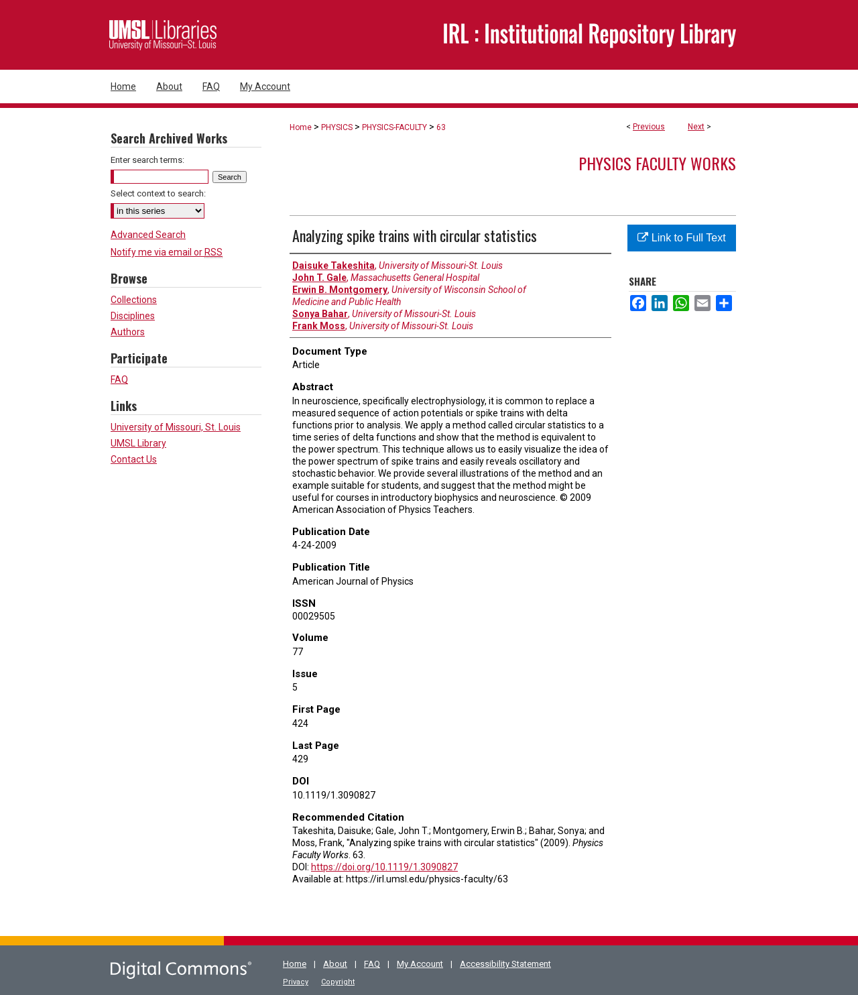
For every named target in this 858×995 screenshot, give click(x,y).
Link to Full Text (681, 237)
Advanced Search (148, 234)
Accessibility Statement (505, 964)
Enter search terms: (147, 160)
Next (696, 126)
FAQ (119, 379)
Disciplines (133, 315)
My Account (420, 964)
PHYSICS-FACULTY (394, 127)
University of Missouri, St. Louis (176, 427)
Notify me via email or (167, 252)
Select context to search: (158, 193)
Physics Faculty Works (657, 163)
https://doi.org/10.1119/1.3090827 (384, 867)
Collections (134, 299)
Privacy (295, 982)
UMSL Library (138, 443)
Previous (649, 126)
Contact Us (134, 459)
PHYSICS (337, 127)
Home (301, 127)
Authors (128, 332)
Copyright (338, 982)
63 (441, 127)
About (335, 964)
